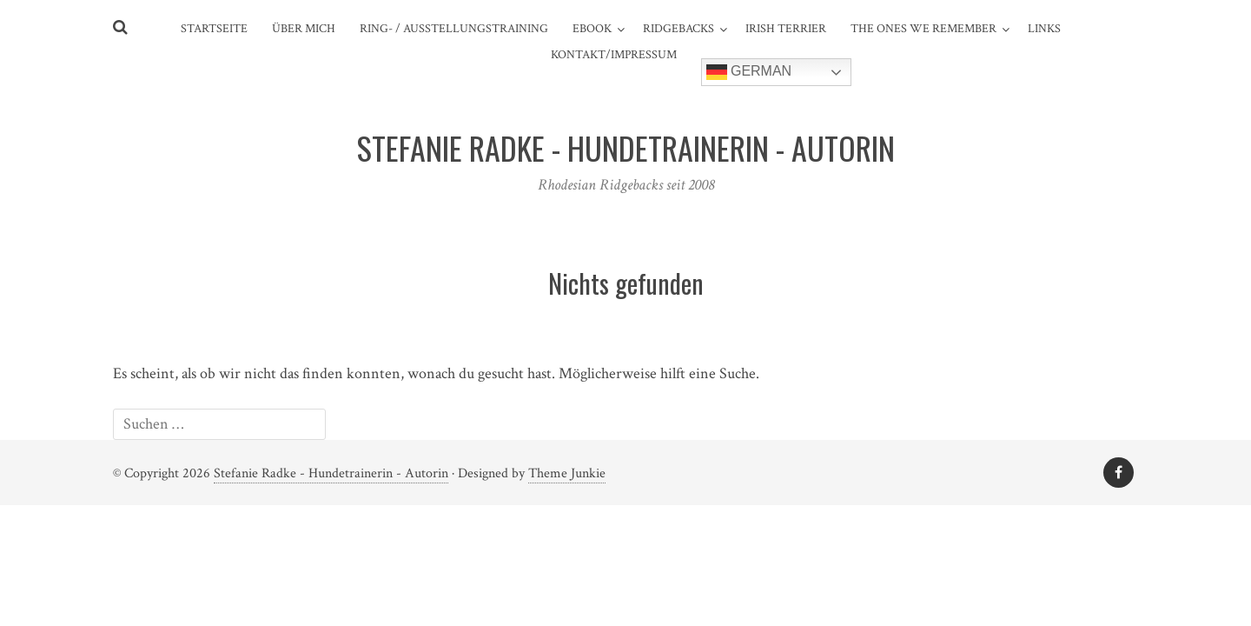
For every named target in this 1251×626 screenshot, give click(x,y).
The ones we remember (923, 29)
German (749, 72)
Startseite (214, 29)
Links (1044, 29)
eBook (592, 29)
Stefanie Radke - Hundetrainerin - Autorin (331, 473)
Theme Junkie (567, 473)
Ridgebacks (678, 29)
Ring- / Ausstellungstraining (454, 29)
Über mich (303, 29)
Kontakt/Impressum (614, 55)
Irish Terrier (785, 29)
